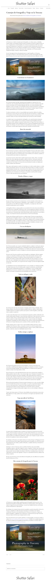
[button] (49, 4)
